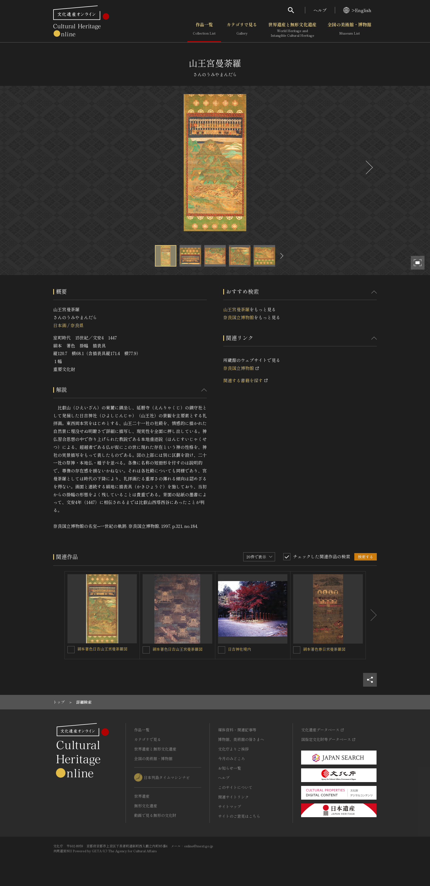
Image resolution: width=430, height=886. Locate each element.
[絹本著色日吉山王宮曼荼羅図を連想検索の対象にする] (71, 649)
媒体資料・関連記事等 (237, 729)
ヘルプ (320, 10)
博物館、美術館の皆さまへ (241, 739)
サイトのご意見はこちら (239, 816)
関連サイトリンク (233, 797)
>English (357, 10)
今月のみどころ (231, 758)
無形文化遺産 (145, 805)
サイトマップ (229, 806)
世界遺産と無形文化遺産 (292, 30)
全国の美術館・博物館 (349, 30)
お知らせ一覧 (229, 768)
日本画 (59, 325)
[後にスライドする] (368, 167)
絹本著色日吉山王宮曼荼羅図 (102, 649)
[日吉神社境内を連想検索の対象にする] (221, 649)
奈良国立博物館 (238, 317)
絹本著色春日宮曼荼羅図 (324, 649)
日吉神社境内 (239, 649)
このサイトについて (235, 787)
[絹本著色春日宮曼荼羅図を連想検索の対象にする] (296, 649)
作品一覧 (204, 30)
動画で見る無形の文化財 (155, 815)
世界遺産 (141, 796)
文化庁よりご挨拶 (233, 749)
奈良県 (77, 325)
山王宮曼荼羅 (236, 309)
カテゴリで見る (242, 30)
